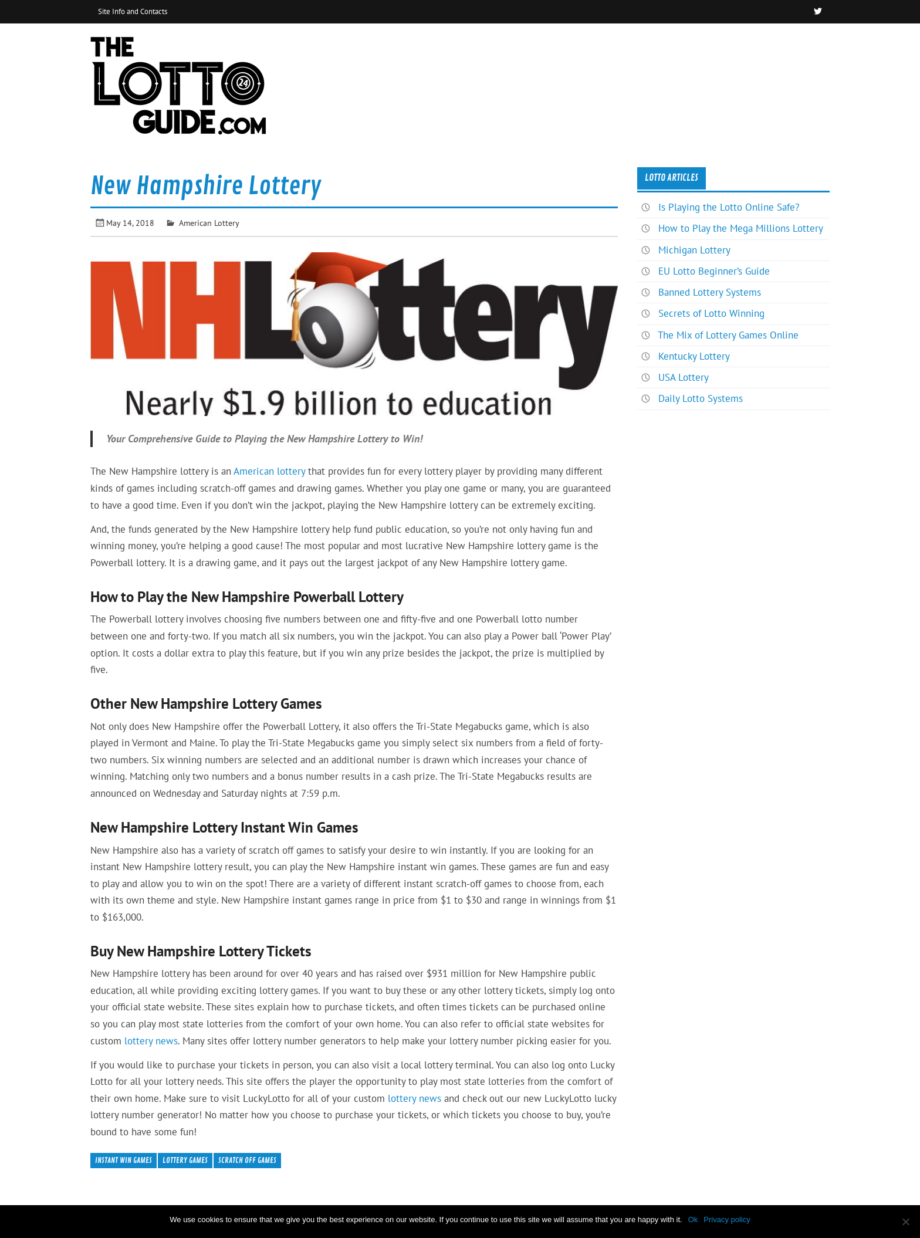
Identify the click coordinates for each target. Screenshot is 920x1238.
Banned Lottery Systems (709, 292)
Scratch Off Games (247, 1160)
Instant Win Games (123, 1160)
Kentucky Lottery (694, 356)
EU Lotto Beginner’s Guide (714, 271)
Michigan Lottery (694, 249)
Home (715, 49)
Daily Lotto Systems (700, 398)
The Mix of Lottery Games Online (728, 335)
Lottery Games (185, 1160)
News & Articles (784, 49)
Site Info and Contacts (132, 11)
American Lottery (209, 222)
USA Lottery (683, 377)
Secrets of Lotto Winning (711, 313)
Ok (693, 1219)
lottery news (151, 1040)
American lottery (269, 471)
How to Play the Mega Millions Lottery (740, 228)
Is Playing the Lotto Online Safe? (728, 207)
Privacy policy (726, 1219)
